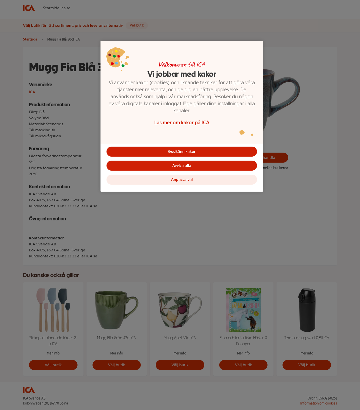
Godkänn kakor (182, 151)
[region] (181, 116)
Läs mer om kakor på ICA (182, 123)
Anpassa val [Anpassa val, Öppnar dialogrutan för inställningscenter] (182, 179)
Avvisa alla (181, 165)
